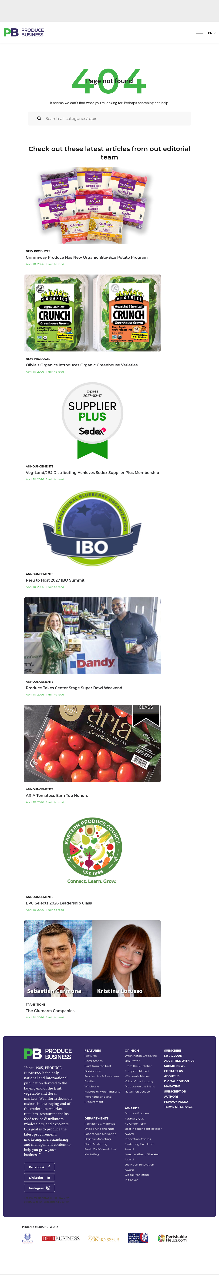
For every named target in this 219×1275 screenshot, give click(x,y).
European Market (137, 1071)
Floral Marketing (95, 1144)
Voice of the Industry (139, 1081)
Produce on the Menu (140, 1086)
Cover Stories (93, 1061)
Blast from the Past (97, 1066)
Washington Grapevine (141, 1055)
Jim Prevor (132, 1061)
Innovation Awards (138, 1139)
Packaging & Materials (99, 1123)
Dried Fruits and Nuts (99, 1128)
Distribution (92, 1071)
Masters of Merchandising (102, 1091)
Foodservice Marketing (100, 1134)
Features (90, 1055)
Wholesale (91, 1086)
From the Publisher (138, 1066)
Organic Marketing (97, 1139)
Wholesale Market (137, 1076)
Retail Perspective (137, 1091)
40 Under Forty (135, 1123)
